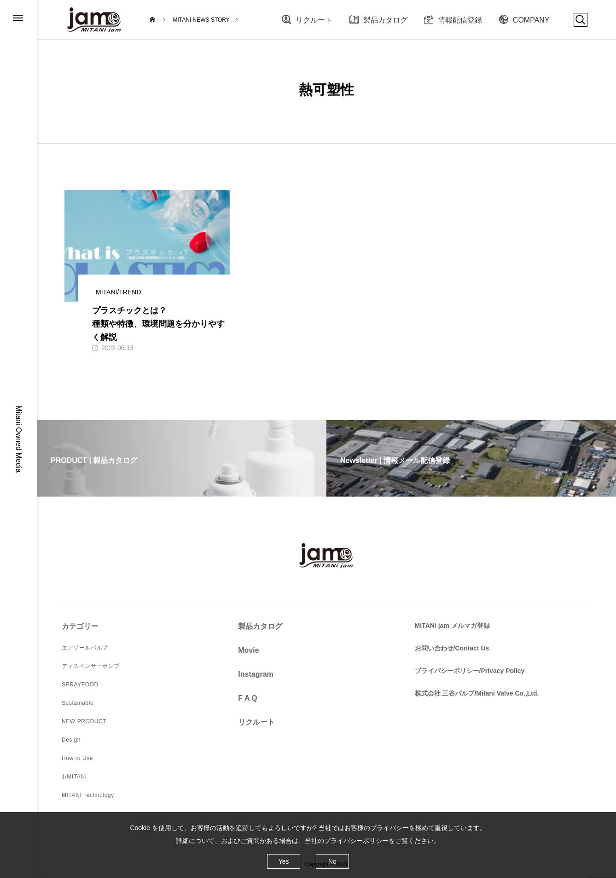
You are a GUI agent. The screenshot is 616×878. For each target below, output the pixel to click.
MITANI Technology (88, 795)
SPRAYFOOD (80, 684)
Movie (248, 650)
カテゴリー (80, 626)
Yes (284, 861)
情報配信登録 (460, 20)
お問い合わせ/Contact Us (452, 648)
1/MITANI (74, 776)
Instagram (255, 674)
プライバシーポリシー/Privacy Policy (470, 670)
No (332, 861)
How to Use (77, 758)
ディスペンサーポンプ (91, 666)
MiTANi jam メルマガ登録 (452, 625)
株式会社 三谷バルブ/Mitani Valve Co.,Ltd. (477, 693)
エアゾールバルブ (85, 647)
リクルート (314, 20)
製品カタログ (385, 20)
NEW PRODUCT (84, 721)
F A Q (247, 698)
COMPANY (531, 20)
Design (71, 740)
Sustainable (77, 703)
